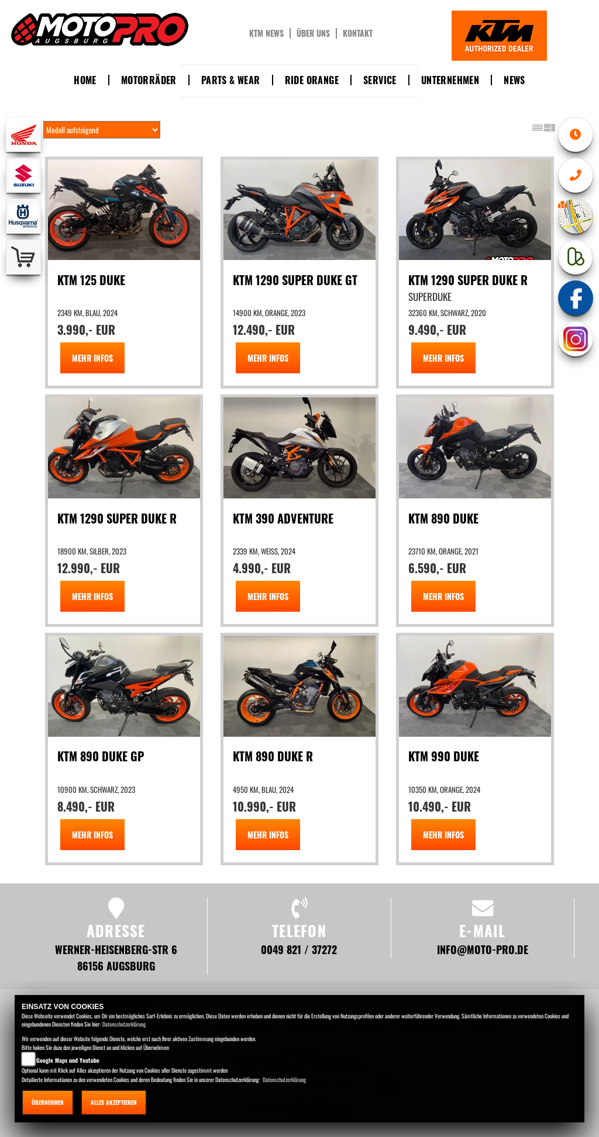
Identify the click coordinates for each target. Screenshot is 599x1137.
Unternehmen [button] (450, 80)
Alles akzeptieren (114, 1102)
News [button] (514, 80)
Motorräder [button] (149, 80)
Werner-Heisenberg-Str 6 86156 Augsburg (116, 957)
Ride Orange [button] (312, 80)
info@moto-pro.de (482, 949)
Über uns (313, 33)
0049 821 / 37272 (299, 949)
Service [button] (380, 80)
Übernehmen (48, 1102)
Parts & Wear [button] (230, 80)
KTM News (266, 33)
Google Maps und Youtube (67, 1060)
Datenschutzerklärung (124, 1024)
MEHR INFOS (92, 358)
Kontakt (358, 33)
